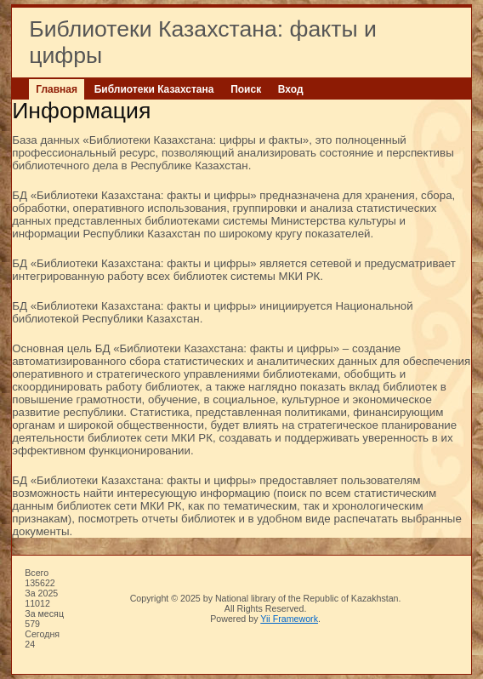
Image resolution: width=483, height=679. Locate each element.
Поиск (245, 89)
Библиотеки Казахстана (154, 89)
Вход (291, 89)
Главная (56, 89)
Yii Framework (289, 618)
